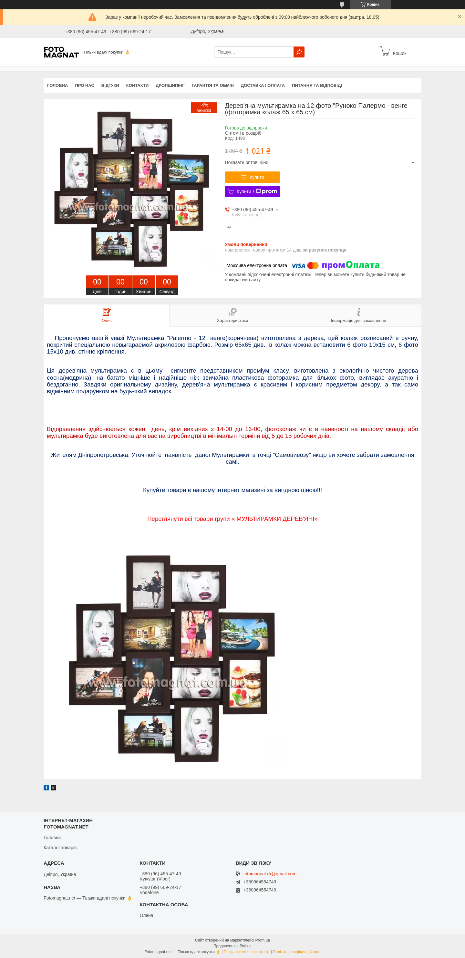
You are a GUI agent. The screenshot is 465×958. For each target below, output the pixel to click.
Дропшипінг (170, 85)
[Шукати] (299, 51)
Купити (257, 177)
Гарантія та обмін (213, 85)
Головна (57, 85)
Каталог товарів (60, 847)
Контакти (137, 85)
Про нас (84, 85)
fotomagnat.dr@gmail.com (269, 873)
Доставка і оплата (263, 85)
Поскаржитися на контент (247, 952)
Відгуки (110, 85)
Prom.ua (262, 940)
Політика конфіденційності (297, 952)
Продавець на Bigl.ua (232, 946)
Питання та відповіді (317, 85)
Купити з (257, 191)
